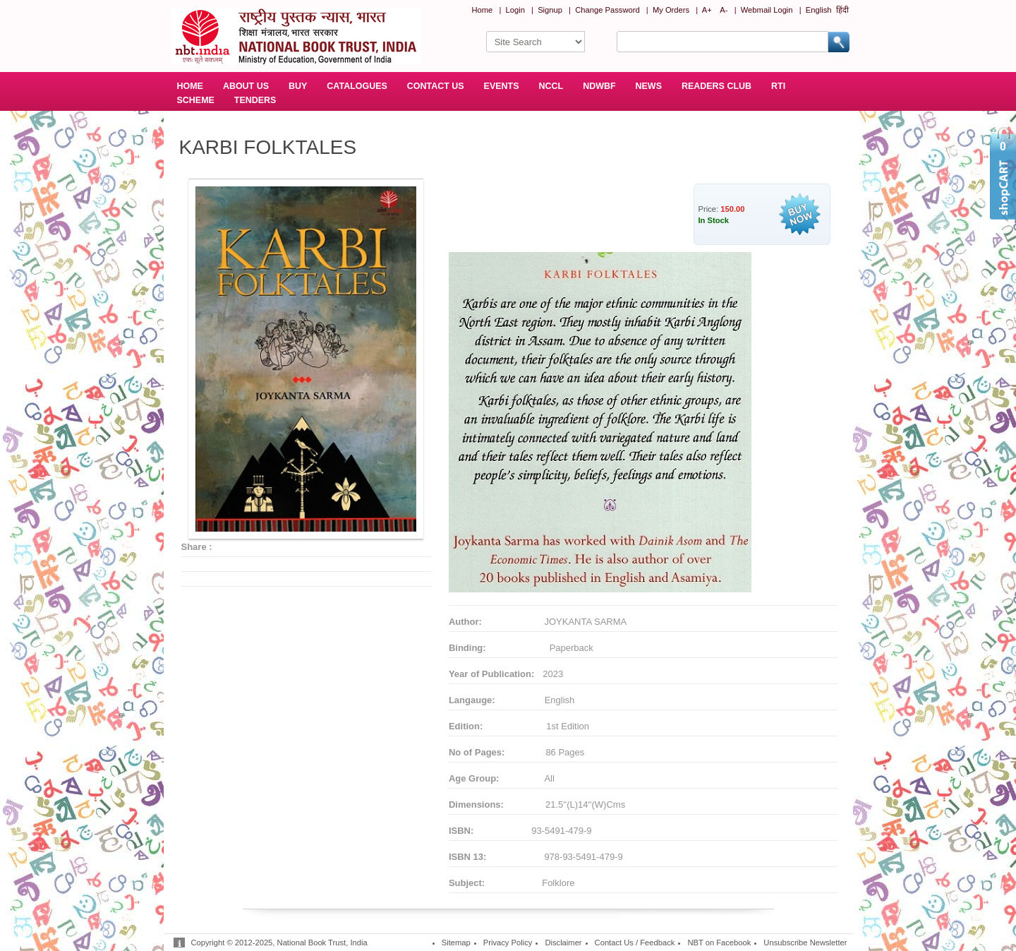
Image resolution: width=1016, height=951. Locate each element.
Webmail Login (767, 10)
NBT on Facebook (719, 942)
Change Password (607, 10)
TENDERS (255, 100)
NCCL (551, 86)
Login (515, 10)
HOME (190, 86)
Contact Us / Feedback (635, 942)
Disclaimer (563, 942)
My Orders (671, 10)
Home (481, 10)
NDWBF (599, 86)
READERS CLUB (716, 86)
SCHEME (195, 100)
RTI (778, 86)
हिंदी (842, 10)
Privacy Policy (508, 942)
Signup (550, 10)
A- (723, 10)
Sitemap (456, 942)
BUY (298, 86)
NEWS (649, 86)
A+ (707, 10)
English (819, 10)
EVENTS (501, 86)
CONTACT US (435, 86)
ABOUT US (246, 86)
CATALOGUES (357, 86)
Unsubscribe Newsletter (805, 942)
